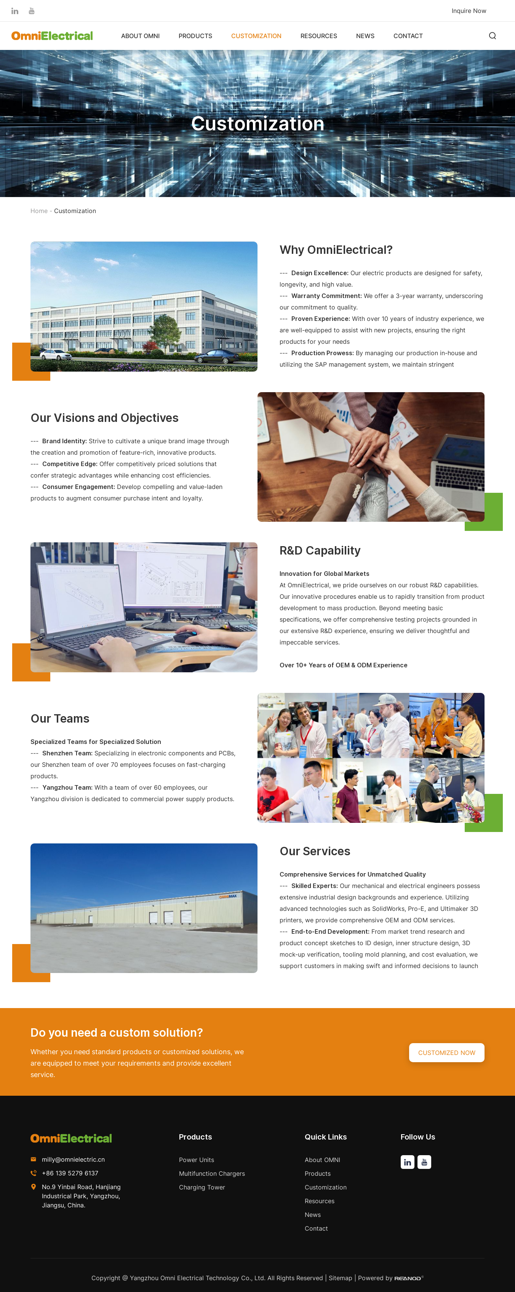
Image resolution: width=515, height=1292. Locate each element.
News (365, 36)
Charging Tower (202, 1187)
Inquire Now (469, 10)
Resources (319, 36)
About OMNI (140, 36)
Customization (256, 36)
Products (195, 36)
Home (39, 211)
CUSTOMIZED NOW (446, 1052)
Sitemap (340, 1278)
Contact (408, 36)
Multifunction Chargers (212, 1173)
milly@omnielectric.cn (73, 1159)
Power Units (196, 1160)
